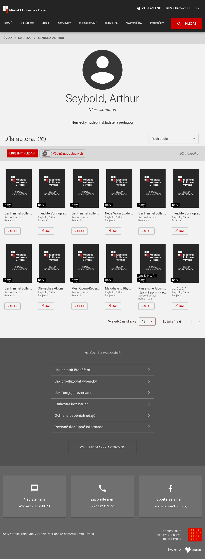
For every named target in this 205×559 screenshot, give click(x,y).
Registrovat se (178, 8)
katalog (24, 38)
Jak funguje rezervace (73, 393)
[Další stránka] (199, 322)
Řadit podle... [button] (161, 139)
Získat (12, 231)
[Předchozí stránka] (191, 322)
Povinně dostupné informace (79, 427)
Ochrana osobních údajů (75, 415)
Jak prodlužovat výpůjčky (76, 381)
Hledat (187, 23)
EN (197, 8)
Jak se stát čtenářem (72, 370)
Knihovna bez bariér (71, 404)
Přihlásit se (149, 8)
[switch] (47, 153)
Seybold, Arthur (51, 38)
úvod (8, 38)
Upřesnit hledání (22, 153)
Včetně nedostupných (68, 153)
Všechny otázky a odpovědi (102, 447)
